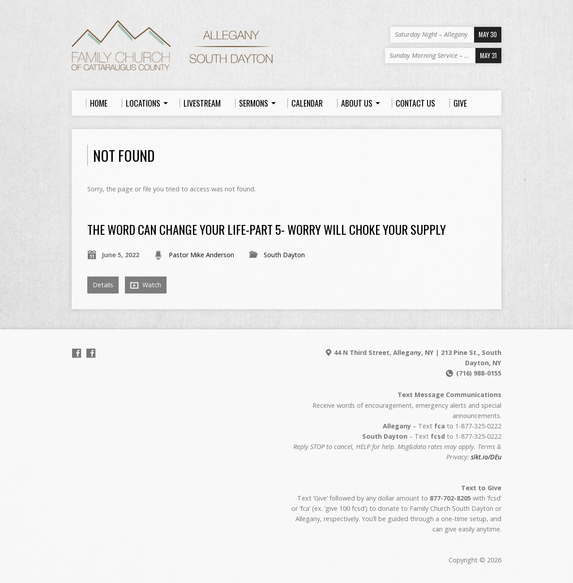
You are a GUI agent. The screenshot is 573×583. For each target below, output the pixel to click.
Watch (145, 285)
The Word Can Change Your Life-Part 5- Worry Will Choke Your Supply (266, 229)
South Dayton (284, 254)
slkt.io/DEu (486, 457)
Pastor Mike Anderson (201, 254)
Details (103, 285)
